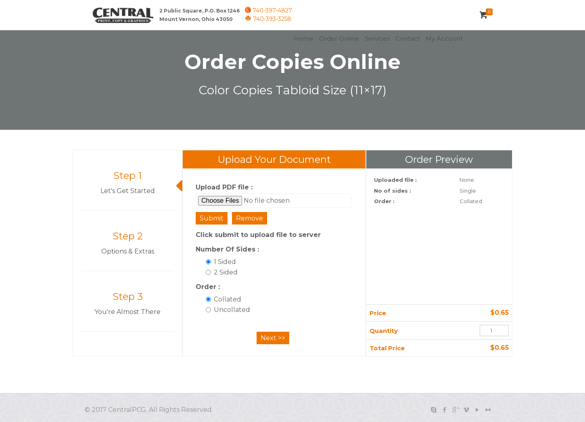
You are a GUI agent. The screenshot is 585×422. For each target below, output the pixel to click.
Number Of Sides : (227, 249)
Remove (249, 218)
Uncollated (228, 310)
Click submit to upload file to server (258, 235)
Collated (223, 299)
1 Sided (221, 262)
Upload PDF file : (224, 187)
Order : (208, 287)
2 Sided (222, 272)
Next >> (273, 338)
